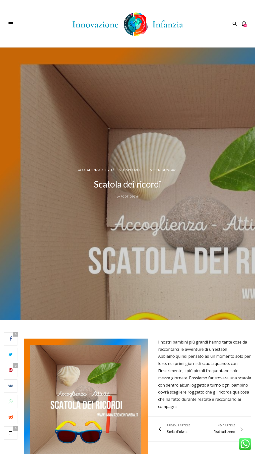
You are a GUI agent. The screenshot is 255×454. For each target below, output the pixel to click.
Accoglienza (89, 170)
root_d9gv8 (130, 196)
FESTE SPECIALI (128, 170)
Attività (108, 170)
